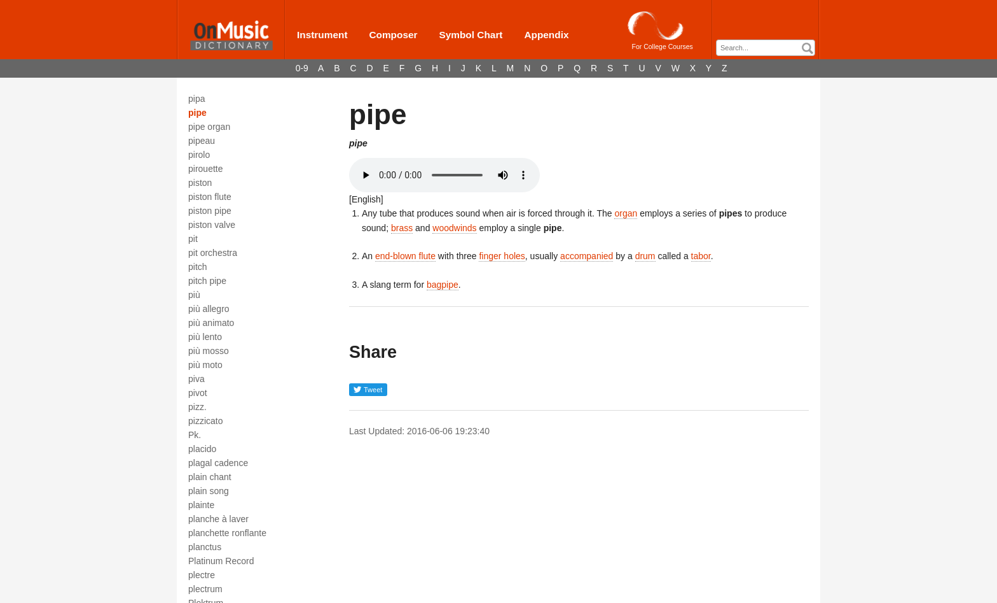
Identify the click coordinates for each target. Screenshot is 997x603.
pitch (197, 267)
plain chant (209, 477)
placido (202, 449)
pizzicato (205, 421)
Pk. (194, 435)
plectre (201, 575)
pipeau (201, 141)
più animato (211, 323)
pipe (197, 113)
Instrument (322, 34)
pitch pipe (207, 281)
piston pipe (209, 211)
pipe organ (209, 127)
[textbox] (769, 48)
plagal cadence (218, 463)
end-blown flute (405, 256)
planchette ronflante (227, 533)
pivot (197, 393)
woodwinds (454, 228)
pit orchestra (212, 253)
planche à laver (218, 519)
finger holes (502, 256)
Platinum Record (221, 561)
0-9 (302, 68)
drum (645, 256)
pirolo (199, 155)
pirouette (205, 169)
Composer (393, 34)
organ (625, 213)
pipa (196, 99)
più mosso (208, 351)
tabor (701, 256)
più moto (205, 365)
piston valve (211, 225)
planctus (204, 547)
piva (196, 379)
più (194, 295)
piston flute (209, 197)
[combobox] (765, 47)
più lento (205, 337)
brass (402, 228)
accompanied (586, 256)
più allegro (209, 309)
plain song (208, 491)
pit (193, 239)
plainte (201, 505)
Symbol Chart (470, 34)
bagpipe (442, 285)
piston (200, 183)
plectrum (205, 589)
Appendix (546, 34)
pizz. (197, 407)
